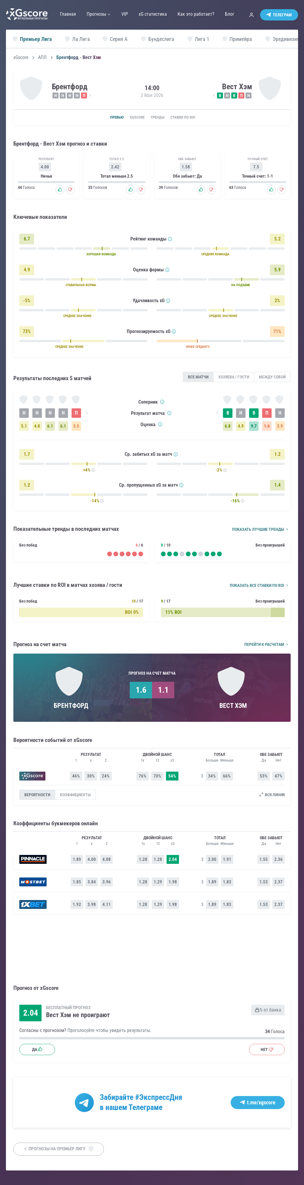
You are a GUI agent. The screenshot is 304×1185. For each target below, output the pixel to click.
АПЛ (42, 57)
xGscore (20, 57)
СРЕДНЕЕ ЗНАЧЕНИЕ (77, 316)
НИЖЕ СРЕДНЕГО (198, 347)
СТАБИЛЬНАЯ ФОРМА (81, 286)
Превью (109, 117)
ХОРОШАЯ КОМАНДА (101, 255)
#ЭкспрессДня (158, 1097)
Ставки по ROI (188, 117)
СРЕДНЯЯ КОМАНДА (215, 255)
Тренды (159, 117)
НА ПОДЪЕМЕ (240, 286)
